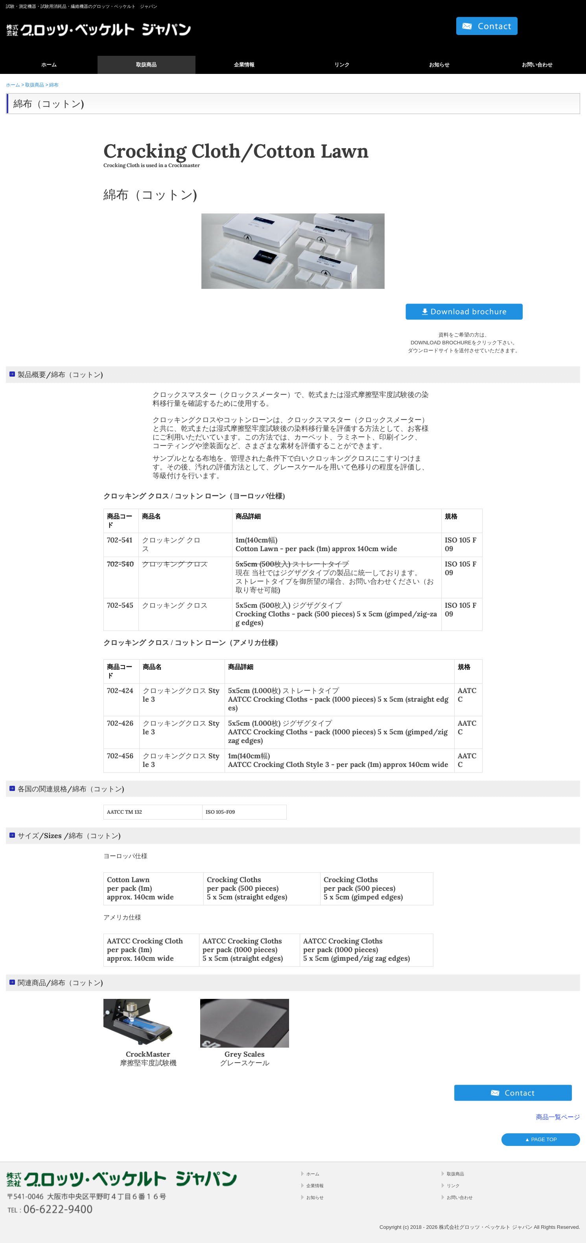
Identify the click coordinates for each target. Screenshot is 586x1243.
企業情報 (244, 65)
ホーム (49, 65)
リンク (342, 65)
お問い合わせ (537, 65)
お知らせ (439, 65)
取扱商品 (146, 65)
